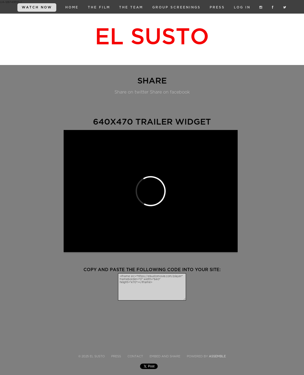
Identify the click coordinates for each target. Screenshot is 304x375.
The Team (131, 7)
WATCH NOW (37, 7)
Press (217, 7)
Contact (135, 356)
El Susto (152, 37)
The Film (99, 7)
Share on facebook (170, 92)
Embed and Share (165, 356)
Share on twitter (131, 92)
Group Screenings (176, 7)
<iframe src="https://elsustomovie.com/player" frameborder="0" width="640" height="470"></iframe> (152, 286)
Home (72, 7)
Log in (242, 7)
